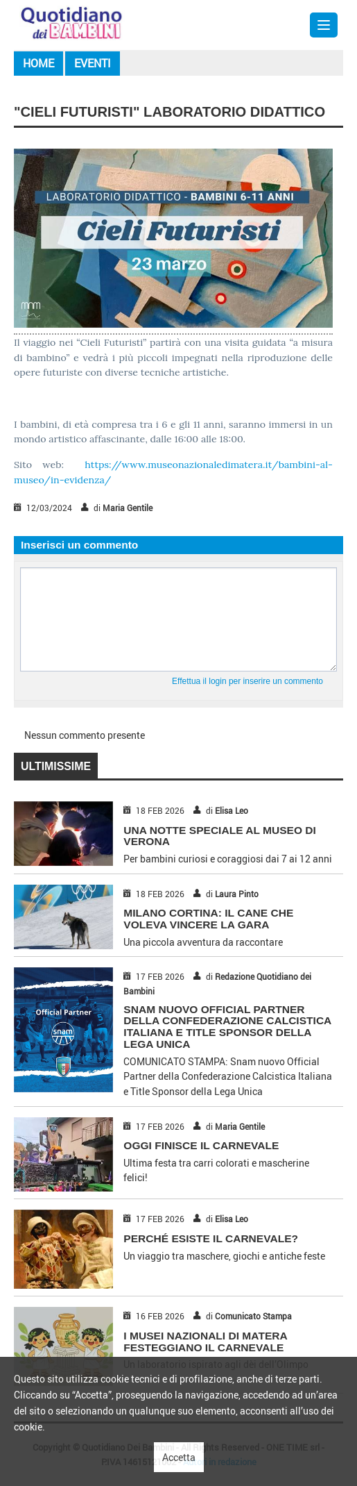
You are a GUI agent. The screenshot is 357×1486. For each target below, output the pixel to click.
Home (38, 63)
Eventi (92, 63)
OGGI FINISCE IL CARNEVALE (201, 1145)
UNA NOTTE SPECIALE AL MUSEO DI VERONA (219, 836)
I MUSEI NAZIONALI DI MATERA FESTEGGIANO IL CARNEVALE (205, 1341)
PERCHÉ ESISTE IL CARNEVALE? (210, 1238)
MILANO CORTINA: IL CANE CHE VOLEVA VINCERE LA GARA (208, 918)
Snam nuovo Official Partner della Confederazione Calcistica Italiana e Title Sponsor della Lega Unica (227, 1026)
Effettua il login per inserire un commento (247, 681)
